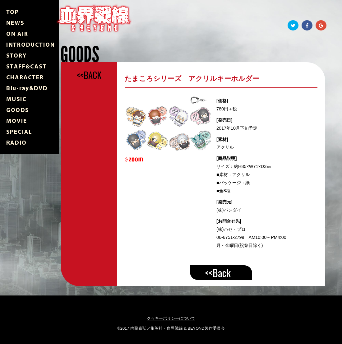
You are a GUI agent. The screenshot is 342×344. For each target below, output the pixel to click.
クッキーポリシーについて (171, 318)
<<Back (218, 272)
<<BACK (89, 74)
